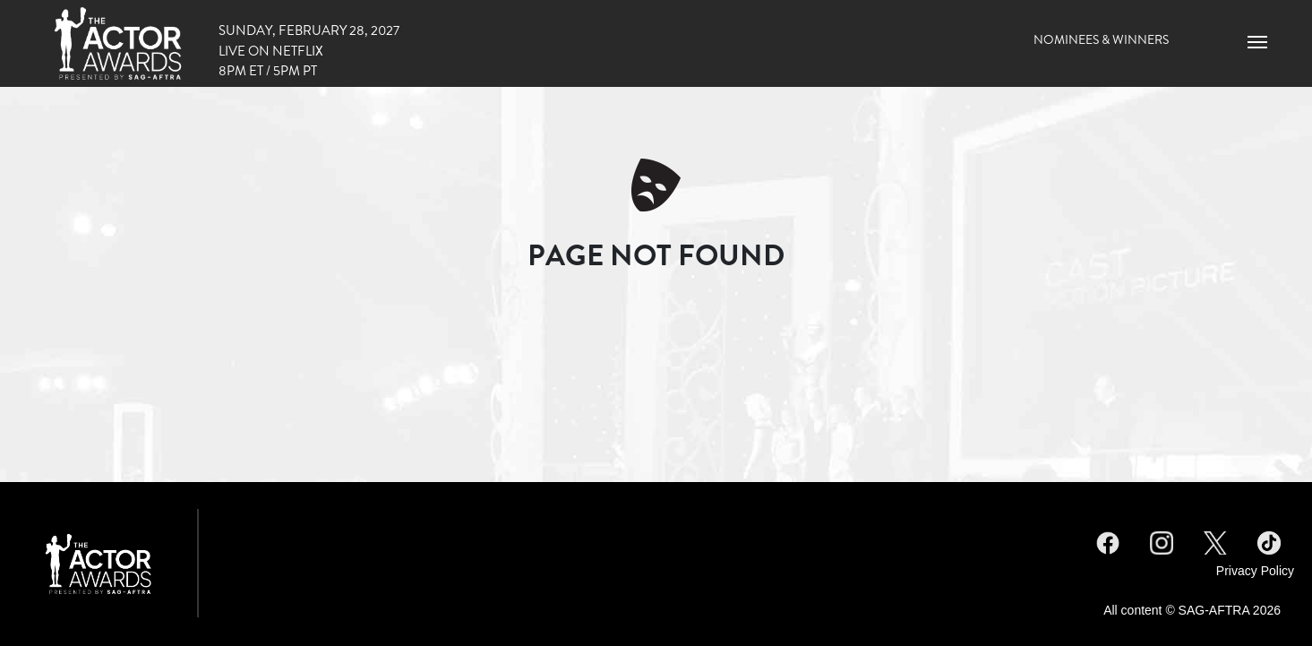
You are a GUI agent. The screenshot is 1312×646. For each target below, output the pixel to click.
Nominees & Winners (1101, 39)
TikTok (1269, 540)
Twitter (1215, 540)
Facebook (1107, 540)
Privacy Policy (1255, 571)
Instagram (1161, 540)
